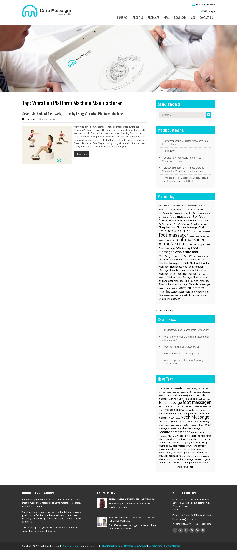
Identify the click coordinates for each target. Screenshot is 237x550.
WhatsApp (209, 11)
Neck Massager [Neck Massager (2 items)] (190, 273)
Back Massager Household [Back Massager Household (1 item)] (182, 209)
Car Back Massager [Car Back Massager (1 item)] (166, 224)
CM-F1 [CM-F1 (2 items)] (202, 227)
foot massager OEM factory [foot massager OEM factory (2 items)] (174, 248)
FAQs (192, 18)
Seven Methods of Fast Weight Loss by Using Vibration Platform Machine (72, 114)
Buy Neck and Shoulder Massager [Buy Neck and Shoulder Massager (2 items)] (190, 220)
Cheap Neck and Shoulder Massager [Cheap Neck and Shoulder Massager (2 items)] (178, 227)
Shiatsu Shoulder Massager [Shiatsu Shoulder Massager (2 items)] (173, 284)
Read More (82, 154)
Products (153, 18)
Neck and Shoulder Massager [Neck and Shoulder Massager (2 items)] (179, 259)
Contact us (206, 18)
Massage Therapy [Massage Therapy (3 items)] (182, 413)
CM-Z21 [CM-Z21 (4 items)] (186, 230)
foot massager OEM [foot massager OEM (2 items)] (199, 244)
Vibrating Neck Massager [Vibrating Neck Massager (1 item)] (168, 288)
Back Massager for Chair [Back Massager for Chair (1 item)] (193, 206)
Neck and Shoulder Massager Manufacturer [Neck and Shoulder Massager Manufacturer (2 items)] (181, 268)
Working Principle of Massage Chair (182, 346)
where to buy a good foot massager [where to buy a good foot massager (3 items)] (191, 442)
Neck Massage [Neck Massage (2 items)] (174, 418)
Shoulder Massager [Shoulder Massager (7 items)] (174, 431)
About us (138, 18)
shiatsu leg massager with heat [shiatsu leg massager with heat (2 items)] (192, 425)
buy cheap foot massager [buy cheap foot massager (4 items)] (184, 214)
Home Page (122, 18)
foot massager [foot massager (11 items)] (197, 402)
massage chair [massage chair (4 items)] (173, 410)
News (167, 18)
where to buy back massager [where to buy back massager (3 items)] (173, 445)
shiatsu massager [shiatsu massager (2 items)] (175, 428)
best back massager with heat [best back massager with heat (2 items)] (184, 392)
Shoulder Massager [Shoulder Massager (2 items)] (199, 284)
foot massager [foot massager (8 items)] (173, 235)
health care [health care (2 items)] (163, 406)
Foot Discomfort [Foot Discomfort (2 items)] (204, 399)
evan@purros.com (205, 4)
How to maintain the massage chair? (182, 353)
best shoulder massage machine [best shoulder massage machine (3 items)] (183, 395)
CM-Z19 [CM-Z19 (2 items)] (175, 231)
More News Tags (185, 466)
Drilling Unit (169, 151)
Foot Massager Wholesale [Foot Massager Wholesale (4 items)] (178, 249)
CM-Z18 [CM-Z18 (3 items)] (164, 231)
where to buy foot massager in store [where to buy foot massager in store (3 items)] (177, 452)
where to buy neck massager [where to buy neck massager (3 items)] (195, 455)
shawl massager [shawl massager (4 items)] (201, 421)
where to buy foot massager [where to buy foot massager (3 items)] (191, 449)
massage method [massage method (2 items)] (188, 410)
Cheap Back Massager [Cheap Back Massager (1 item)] (182, 224)
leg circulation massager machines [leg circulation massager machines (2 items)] (194, 406)
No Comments (29, 119)
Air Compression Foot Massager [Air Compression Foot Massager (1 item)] (171, 206)
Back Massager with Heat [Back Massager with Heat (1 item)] (179, 213)
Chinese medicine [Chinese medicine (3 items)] (188, 398)
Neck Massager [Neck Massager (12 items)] (195, 417)
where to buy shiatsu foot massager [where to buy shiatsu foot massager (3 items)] (176, 459)
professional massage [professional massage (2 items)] (184, 421)
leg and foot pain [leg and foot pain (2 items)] (174, 406)
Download (180, 18)
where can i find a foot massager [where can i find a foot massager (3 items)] (175, 439)
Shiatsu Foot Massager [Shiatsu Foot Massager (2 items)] (179, 277)
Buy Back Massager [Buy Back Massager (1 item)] (196, 213)
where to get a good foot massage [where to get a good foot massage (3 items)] (190, 462)
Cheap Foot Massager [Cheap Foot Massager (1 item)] (199, 224)
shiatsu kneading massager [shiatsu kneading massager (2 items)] (169, 425)
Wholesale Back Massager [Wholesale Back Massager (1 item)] (174, 295)
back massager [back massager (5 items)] (190, 388)
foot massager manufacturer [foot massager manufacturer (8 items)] (182, 241)
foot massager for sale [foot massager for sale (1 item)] (197, 236)
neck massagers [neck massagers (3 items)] (167, 421)
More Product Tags (165, 310)
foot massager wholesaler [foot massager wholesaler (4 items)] (178, 253)
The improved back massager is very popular (186, 330)
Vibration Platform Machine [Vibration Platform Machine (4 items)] (194, 435)
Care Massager (70, 545)
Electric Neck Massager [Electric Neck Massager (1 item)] (201, 231)
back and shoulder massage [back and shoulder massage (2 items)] (169, 388)
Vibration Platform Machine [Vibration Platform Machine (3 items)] (181, 289)
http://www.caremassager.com (196, 523)
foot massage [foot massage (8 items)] (170, 402)
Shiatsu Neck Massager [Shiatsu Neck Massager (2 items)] (197, 280)
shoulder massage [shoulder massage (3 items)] (191, 428)
